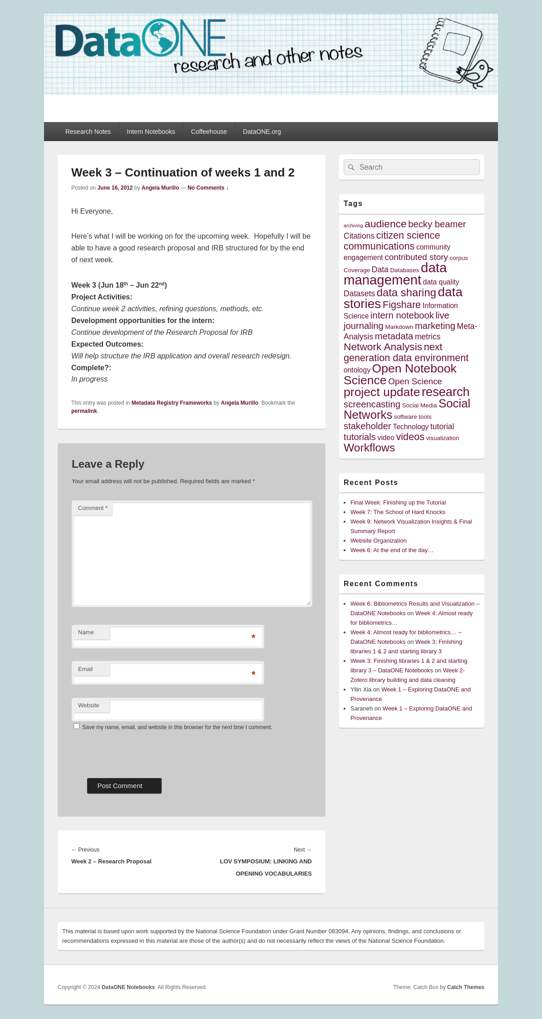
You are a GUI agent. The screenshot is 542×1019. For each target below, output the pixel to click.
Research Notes (88, 131)
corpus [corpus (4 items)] (459, 258)
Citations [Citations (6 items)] (359, 235)
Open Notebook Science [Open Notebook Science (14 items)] (400, 374)
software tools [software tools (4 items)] (413, 416)
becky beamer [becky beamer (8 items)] (437, 224)
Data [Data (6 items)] (380, 269)
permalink (84, 411)
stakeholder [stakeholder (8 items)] (367, 426)
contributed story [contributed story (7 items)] (416, 257)
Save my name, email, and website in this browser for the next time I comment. (177, 727)
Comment (93, 508)
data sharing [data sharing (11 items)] (406, 292)
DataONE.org (262, 131)
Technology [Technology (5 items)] (411, 427)
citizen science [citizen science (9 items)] (408, 235)
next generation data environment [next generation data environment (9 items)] (406, 352)
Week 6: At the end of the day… (392, 550)
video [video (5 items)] (386, 437)
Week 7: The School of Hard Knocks (397, 512)
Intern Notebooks (151, 131)
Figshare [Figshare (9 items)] (402, 304)
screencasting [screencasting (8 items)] (372, 404)
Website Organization (378, 540)
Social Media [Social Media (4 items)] (419, 405)
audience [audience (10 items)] (385, 224)
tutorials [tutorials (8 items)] (360, 437)
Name (86, 632)
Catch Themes (465, 987)
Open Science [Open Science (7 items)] (415, 381)
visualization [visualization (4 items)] (442, 438)
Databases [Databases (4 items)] (404, 270)
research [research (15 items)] (446, 392)
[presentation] (141, 751)
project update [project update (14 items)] (382, 392)
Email (85, 669)
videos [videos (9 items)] (410, 436)
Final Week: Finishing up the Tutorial (398, 502)
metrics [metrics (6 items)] (427, 336)
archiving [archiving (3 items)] (353, 225)
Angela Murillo (160, 188)
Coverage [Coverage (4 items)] (357, 270)
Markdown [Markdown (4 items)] (399, 326)
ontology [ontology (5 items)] (357, 370)
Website (88, 705)
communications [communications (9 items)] (379, 246)
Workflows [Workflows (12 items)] (369, 447)
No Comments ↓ (208, 188)
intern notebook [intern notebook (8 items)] (402, 315)
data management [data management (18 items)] (395, 273)
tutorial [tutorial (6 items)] (442, 426)
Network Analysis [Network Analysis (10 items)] (383, 347)
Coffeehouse (209, 131)
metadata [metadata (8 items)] (394, 336)
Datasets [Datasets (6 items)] (359, 293)
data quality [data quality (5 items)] (441, 282)
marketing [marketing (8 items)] (435, 326)
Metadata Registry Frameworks (172, 403)
